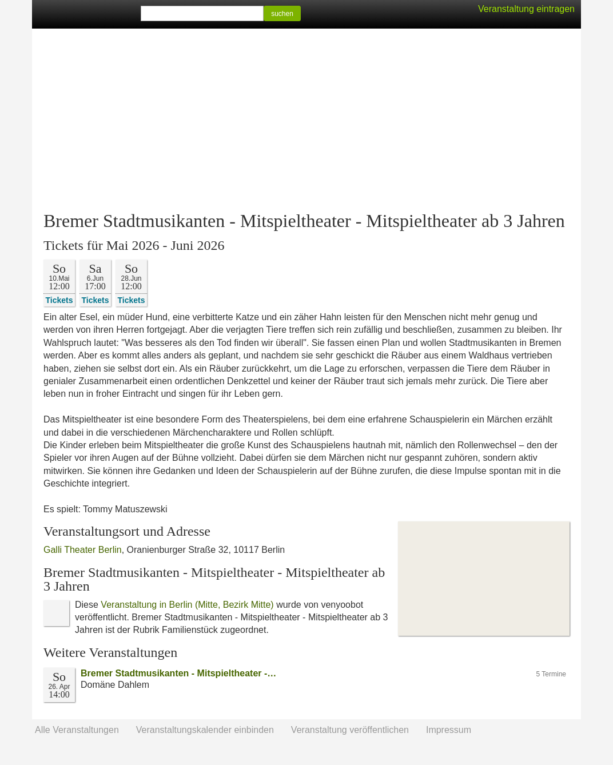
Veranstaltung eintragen (526, 9)
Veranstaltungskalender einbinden (205, 730)
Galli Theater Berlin (82, 550)
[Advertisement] (306, 120)
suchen (282, 14)
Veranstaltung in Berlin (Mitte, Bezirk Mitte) (187, 604)
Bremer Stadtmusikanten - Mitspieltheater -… (178, 673)
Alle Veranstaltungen (77, 730)
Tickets (59, 300)
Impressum (448, 730)
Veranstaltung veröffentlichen (350, 730)
